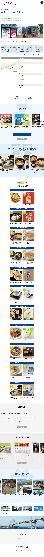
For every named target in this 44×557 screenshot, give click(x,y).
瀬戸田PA (22, 50)
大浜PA (8, 50)
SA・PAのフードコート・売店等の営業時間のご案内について (22, 134)
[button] (41, 119)
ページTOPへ (41, 554)
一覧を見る (22, 138)
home (1, 4)
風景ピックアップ (30, 99)
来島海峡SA (38, 50)
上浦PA (27, 50)
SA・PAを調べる (5, 4)
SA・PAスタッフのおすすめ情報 (17, 99)
